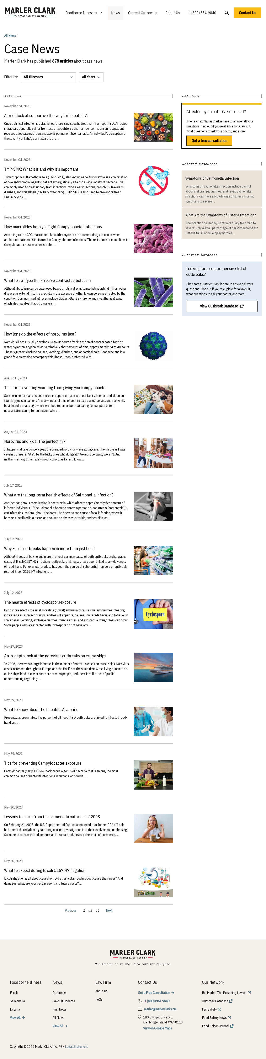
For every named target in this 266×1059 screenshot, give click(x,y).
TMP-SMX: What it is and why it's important (41, 169)
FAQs (98, 999)
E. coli (14, 993)
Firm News (59, 1009)
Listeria (15, 1009)
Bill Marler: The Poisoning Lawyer (224, 993)
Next (109, 910)
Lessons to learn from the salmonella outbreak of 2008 (52, 817)
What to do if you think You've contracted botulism (47, 280)
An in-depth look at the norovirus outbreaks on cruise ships (55, 656)
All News (11, 36)
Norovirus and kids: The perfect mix (34, 441)
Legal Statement (76, 1046)
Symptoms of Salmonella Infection (212, 178)
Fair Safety (209, 1009)
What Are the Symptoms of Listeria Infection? (220, 215)
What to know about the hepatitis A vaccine (41, 709)
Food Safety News (214, 1018)
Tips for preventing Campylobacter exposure (42, 763)
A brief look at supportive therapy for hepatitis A (46, 115)
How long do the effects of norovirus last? (40, 334)
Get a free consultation (209, 140)
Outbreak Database (215, 1001)
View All (15, 1018)
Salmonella (17, 1001)
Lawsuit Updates (64, 1001)
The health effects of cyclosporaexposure (40, 602)
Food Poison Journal (215, 1026)
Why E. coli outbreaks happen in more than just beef (49, 548)
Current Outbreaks (142, 12)
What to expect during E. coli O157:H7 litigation (44, 870)
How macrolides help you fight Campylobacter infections (53, 227)
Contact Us (247, 12)
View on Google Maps (157, 1028)
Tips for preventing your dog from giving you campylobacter (55, 387)
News (115, 12)
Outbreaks (59, 993)
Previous (70, 910)
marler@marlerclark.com (160, 1009)
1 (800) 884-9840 (202, 12)
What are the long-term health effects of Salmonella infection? (58, 495)
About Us (172, 12)
